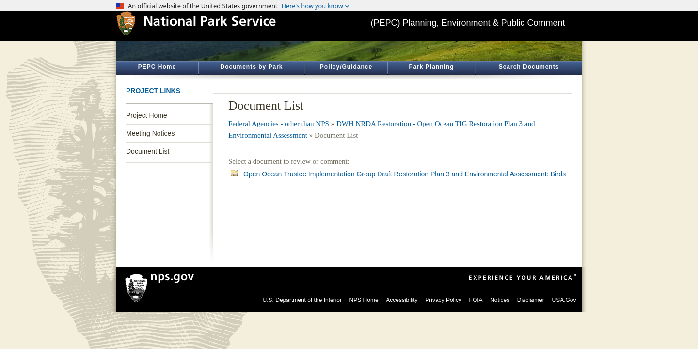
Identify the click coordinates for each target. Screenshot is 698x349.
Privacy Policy (443, 300)
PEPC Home (157, 66)
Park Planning (431, 66)
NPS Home (364, 300)
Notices (499, 300)
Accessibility (401, 300)
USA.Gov (564, 300)
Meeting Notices (150, 133)
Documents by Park (251, 66)
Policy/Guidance (346, 66)
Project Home (146, 115)
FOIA (476, 300)
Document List (147, 151)
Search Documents (529, 66)
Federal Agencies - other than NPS (278, 123)
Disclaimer (530, 300)
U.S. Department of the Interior (302, 300)
